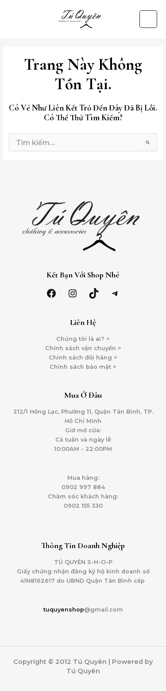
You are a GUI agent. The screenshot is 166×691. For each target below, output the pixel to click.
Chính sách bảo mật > (83, 366)
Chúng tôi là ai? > (83, 339)
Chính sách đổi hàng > (83, 357)
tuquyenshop (63, 609)
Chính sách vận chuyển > (83, 348)
